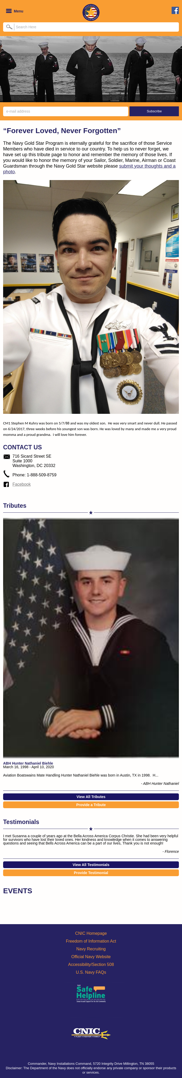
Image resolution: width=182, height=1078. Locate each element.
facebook (175, 10)
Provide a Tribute (91, 805)
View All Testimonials (91, 865)
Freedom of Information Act (91, 941)
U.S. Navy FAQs (91, 972)
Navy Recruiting (91, 949)
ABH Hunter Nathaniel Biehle (28, 763)
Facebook (21, 484)
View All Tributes (90, 797)
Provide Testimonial (91, 873)
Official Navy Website (90, 957)
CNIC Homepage (91, 933)
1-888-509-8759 (41, 475)
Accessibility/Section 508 (91, 964)
